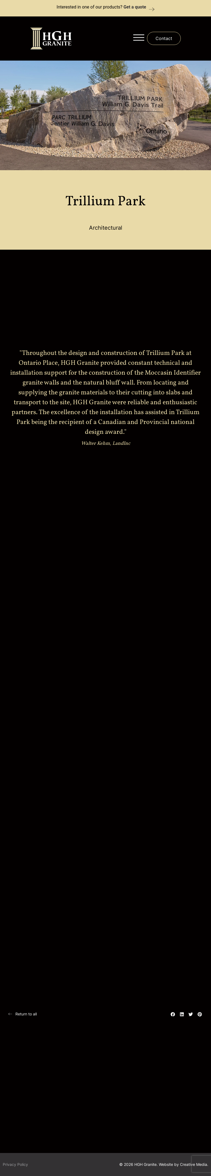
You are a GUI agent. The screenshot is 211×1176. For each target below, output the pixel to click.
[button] (173, 1014)
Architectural (105, 227)
